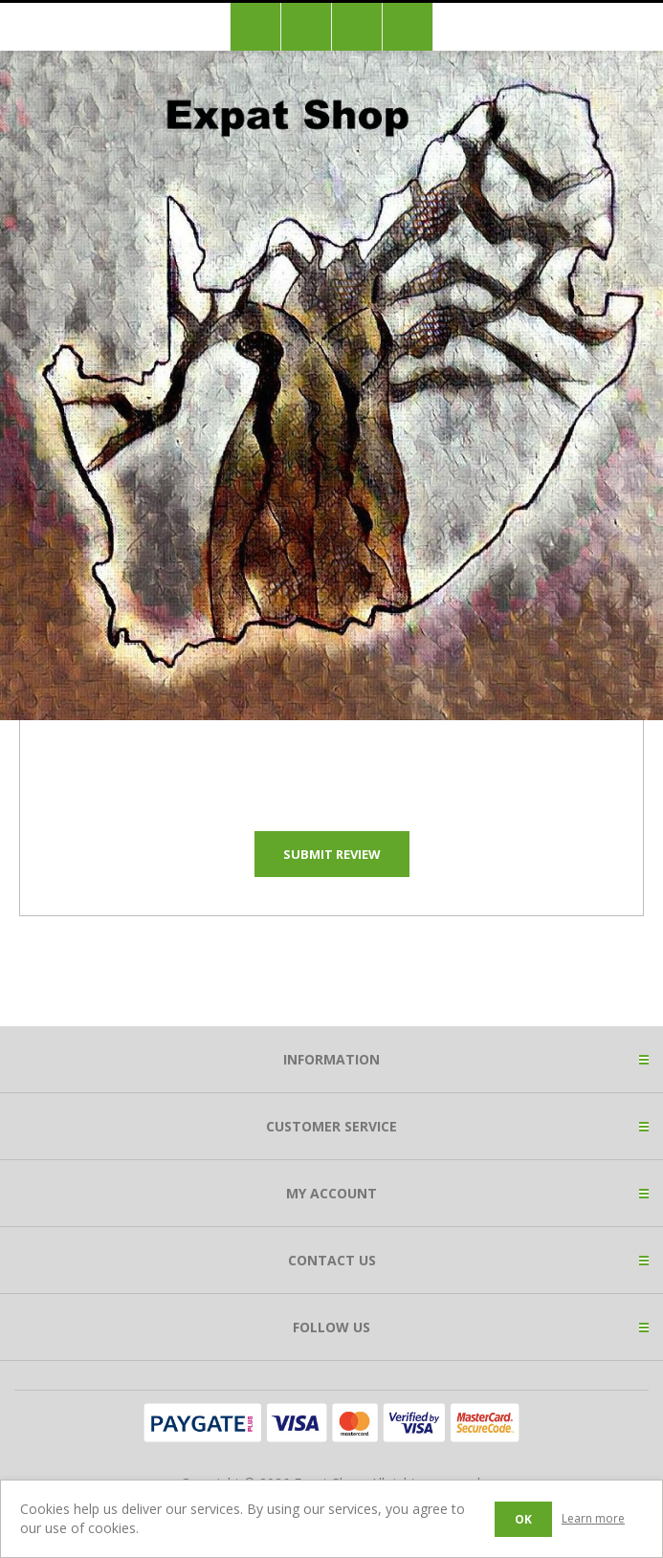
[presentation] (332, 765)
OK (523, 1519)
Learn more (593, 1518)
